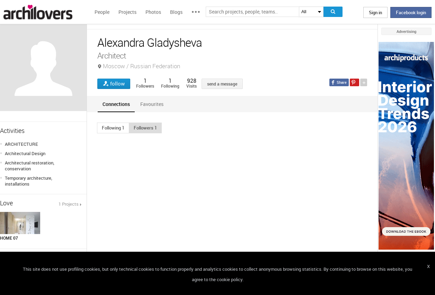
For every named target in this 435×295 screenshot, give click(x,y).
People (102, 12)
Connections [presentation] (116, 104)
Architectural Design (25, 153)
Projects (127, 12)
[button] (113, 128)
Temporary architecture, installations (28, 181)
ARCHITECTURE (21, 144)
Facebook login (411, 12)
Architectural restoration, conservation (29, 166)
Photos (153, 12)
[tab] (116, 104)
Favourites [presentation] (151, 104)
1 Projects (69, 204)
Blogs (176, 12)
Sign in (375, 12)
